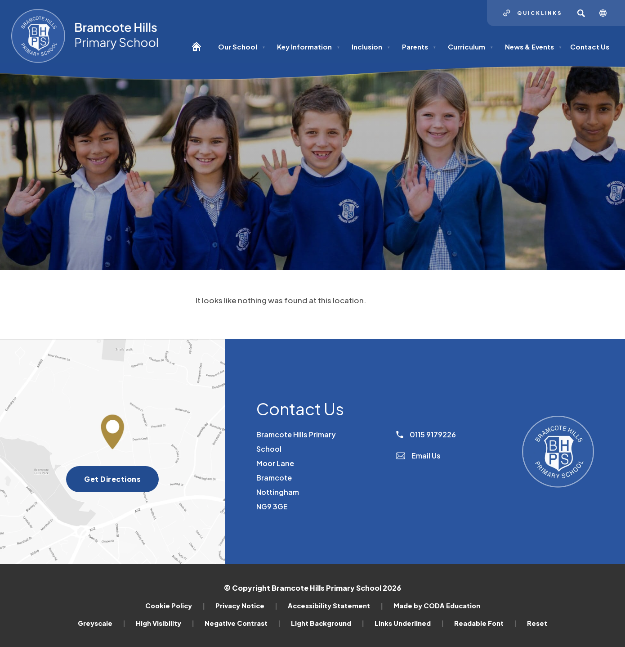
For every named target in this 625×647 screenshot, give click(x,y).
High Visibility (165, 623)
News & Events (533, 46)
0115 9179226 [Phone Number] (426, 434)
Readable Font (485, 623)
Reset (537, 623)
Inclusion (371, 46)
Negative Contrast (243, 623)
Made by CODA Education (436, 606)
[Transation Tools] (606, 13)
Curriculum (470, 46)
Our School (241, 46)
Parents (419, 46)
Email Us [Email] (418, 455)
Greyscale (101, 623)
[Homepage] (200, 50)
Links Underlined (409, 623)
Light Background (327, 623)
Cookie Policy (175, 606)
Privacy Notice (246, 606)
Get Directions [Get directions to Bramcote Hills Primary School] (112, 479)
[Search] (581, 13)
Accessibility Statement (335, 606)
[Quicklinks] (532, 13)
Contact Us (589, 46)
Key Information (308, 46)
